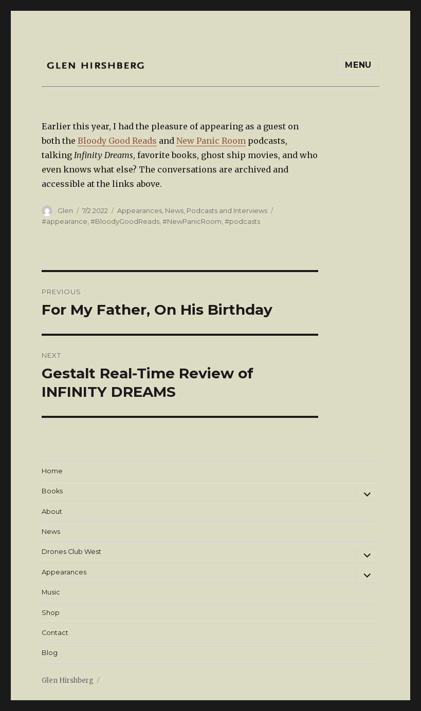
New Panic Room (211, 141)
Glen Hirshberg (68, 680)
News (174, 210)
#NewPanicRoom (192, 221)
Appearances (139, 210)
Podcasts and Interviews (227, 210)
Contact (55, 633)
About (52, 511)
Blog (50, 653)
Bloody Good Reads (117, 141)
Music (51, 592)
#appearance (64, 221)
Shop (51, 613)
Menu (358, 65)
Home (52, 471)
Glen (65, 210)
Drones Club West (71, 551)
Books (52, 491)
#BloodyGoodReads (124, 221)
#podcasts (242, 221)
